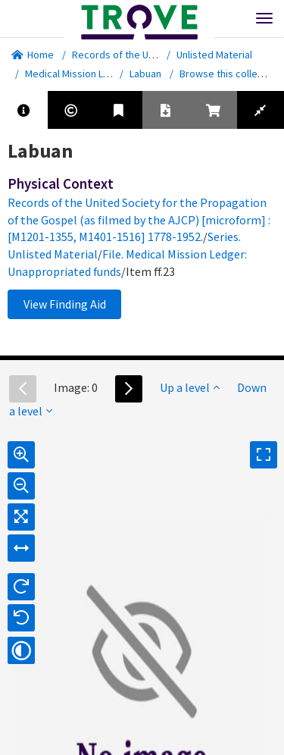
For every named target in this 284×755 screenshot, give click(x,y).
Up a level (190, 387)
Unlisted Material (214, 54)
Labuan (145, 73)
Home (32, 54)
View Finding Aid (64, 304)
